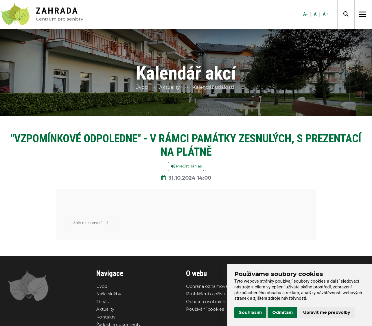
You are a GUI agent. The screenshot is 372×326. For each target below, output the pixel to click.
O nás (102, 301)
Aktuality (169, 87)
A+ (325, 14)
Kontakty (105, 317)
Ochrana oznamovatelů (211, 286)
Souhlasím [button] (250, 312)
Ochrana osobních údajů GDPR (219, 301)
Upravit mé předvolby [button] (326, 312)
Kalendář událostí (213, 87)
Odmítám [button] (282, 312)
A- (305, 14)
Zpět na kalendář (90, 223)
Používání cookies (205, 309)
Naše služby (108, 294)
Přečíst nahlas (186, 166)
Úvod (141, 87)
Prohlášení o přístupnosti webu (219, 294)
